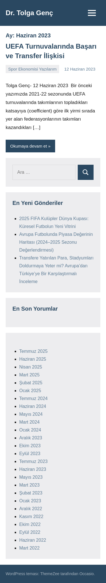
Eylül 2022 (29, 532)
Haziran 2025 (32, 359)
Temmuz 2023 (33, 461)
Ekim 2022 (30, 524)
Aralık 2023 (30, 437)
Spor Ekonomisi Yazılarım (32, 69)
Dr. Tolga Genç (29, 13)
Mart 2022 (29, 548)
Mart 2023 (29, 485)
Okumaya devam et (28, 146)
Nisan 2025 (30, 367)
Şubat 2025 (30, 382)
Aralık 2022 (30, 508)
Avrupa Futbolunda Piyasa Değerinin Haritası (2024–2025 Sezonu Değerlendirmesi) (56, 242)
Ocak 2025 (30, 390)
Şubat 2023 (30, 493)
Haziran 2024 (32, 406)
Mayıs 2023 (31, 477)
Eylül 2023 (29, 453)
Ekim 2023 (30, 445)
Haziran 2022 (32, 540)
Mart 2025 (29, 374)
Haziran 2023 (32, 469)
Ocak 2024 (30, 430)
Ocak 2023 (30, 500)
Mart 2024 (29, 422)
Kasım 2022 (31, 516)
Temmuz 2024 (33, 398)
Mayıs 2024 (31, 414)
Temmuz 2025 (33, 351)
